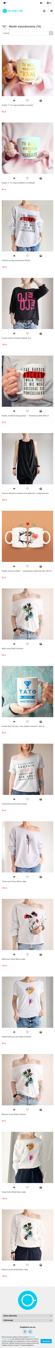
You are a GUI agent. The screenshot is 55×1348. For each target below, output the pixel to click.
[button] (49, 3)
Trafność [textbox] (6, 33)
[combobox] (27, 33)
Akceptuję (46, 1341)
